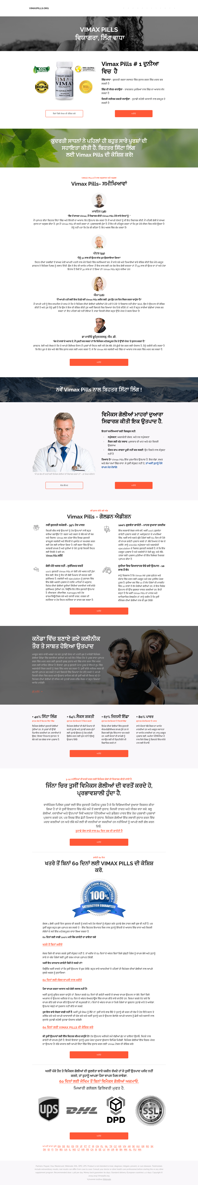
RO (147, 1146)
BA (121, 1149)
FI (52, 1149)
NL (106, 1146)
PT (85, 1146)
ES (72, 1146)
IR (93, 1146)
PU (134, 1149)
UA (65, 1149)
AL (130, 1149)
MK (125, 1149)
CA (92, 1149)
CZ (115, 1146)
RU (68, 1146)
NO (74, 1149)
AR (129, 1146)
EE (100, 1149)
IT (89, 1146)
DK (44, 1149)
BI (117, 1149)
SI (96, 1149)
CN (97, 1146)
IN (108, 1149)
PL (102, 1146)
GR (142, 1146)
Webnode (107, 1179)
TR (110, 1146)
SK (152, 1146)
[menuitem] (131, 8)
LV (104, 1149)
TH (56, 1149)
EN (59, 1146)
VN (124, 1146)
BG (61, 1149)
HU (138, 1146)
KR (119, 1146)
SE (133, 1146)
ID (49, 1149)
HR (82, 1149)
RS (87, 1149)
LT (79, 1149)
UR (112, 1149)
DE (63, 1146)
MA (139, 1149)
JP (81, 1146)
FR (77, 1146)
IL (70, 1149)
